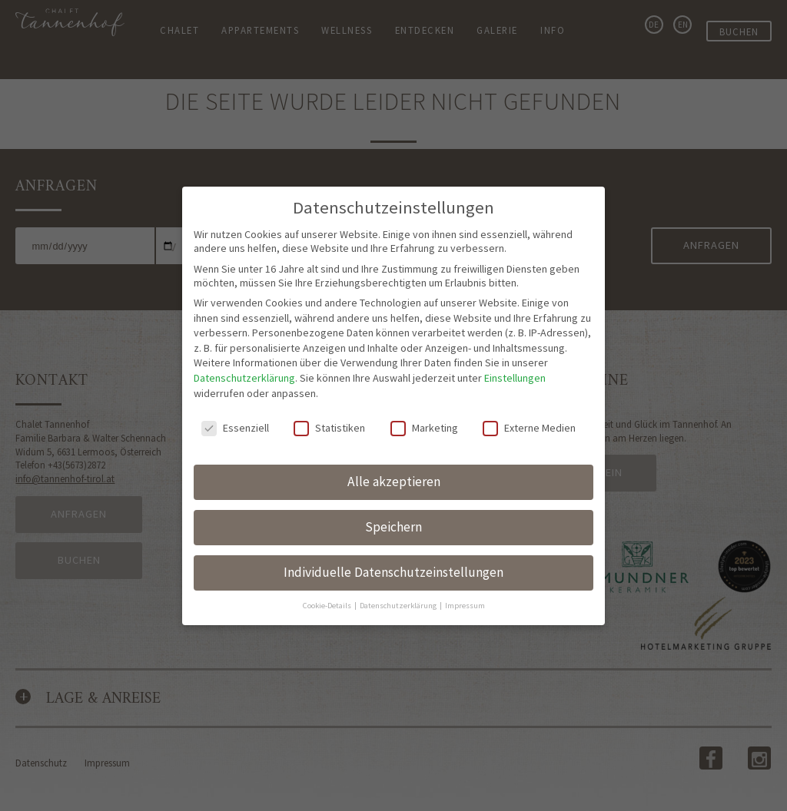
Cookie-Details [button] (328, 576)
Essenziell (235, 399)
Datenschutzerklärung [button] (399, 576)
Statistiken (329, 399)
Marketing (424, 399)
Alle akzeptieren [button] (393, 452)
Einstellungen (515, 349)
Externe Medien (529, 399)
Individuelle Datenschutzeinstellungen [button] (393, 543)
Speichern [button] (393, 497)
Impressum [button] (465, 576)
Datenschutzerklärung (244, 349)
